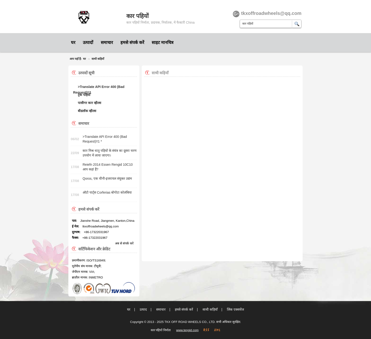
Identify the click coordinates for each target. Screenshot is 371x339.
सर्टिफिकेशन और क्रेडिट (94, 249)
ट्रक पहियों (84, 95)
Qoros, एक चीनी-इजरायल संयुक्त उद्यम (107, 178)
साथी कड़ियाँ (98, 59)
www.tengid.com (187, 330)
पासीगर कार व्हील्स (89, 103)
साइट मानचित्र (162, 42)
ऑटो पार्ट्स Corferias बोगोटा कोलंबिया (107, 192)
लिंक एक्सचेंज (235, 309)
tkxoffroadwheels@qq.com (101, 226)
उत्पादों (88, 42)
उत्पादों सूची (86, 73)
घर (73, 42)
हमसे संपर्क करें (132, 42)
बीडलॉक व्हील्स (87, 111)
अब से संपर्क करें (124, 243)
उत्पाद (143, 309)
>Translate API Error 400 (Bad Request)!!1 (98, 87)
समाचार (107, 42)
